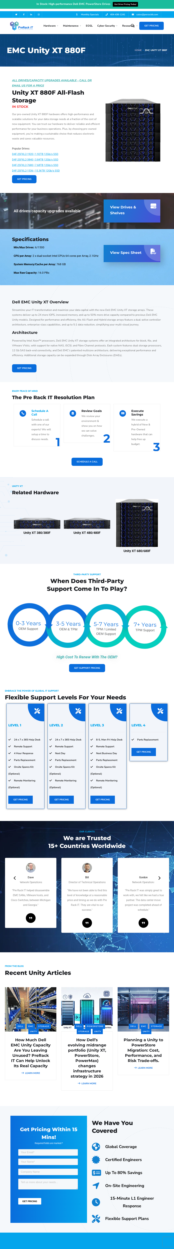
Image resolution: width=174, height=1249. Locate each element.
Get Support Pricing (87, 664)
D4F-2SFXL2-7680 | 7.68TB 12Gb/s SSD (35, 161)
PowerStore (95, 1023)
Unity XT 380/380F (37, 529)
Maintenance (71, 22)
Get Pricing (151, 22)
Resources (128, 22)
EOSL (89, 22)
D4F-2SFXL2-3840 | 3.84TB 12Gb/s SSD (35, 156)
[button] (85, 935)
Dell (20, 1023)
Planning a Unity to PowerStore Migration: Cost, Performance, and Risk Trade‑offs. (143, 1047)
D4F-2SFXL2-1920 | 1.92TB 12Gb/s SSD (35, 150)
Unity (33, 1028)
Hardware (50, 22)
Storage (43, 1023)
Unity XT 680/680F (137, 547)
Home (138, 46)
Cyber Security (106, 22)
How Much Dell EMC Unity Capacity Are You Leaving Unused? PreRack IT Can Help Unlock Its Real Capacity (31, 1049)
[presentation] (15, 875)
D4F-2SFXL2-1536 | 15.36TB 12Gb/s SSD (36, 167)
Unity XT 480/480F (87, 529)
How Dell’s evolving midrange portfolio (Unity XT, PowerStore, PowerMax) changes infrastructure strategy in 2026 (87, 1054)
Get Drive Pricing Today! (125, 4)
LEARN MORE (30, 1069)
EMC (30, 1023)
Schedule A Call (39, 409)
